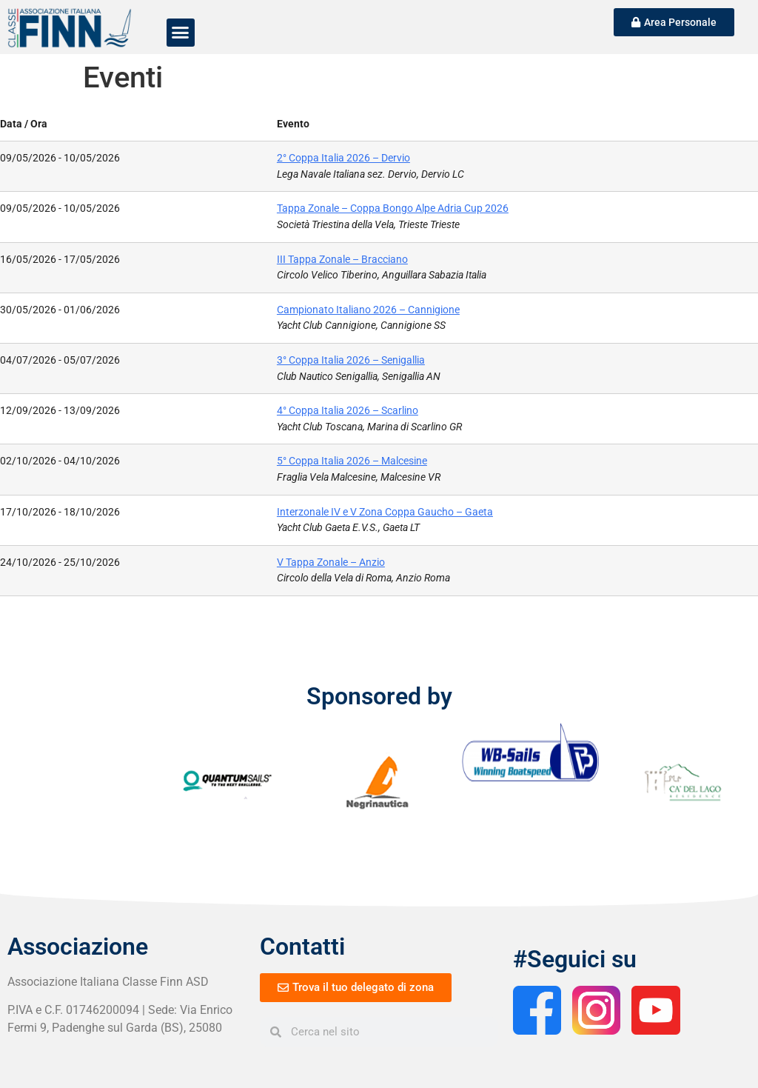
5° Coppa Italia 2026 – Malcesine (352, 461)
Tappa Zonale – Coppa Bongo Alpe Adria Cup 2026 (393, 208)
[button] (181, 33)
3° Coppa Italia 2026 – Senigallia (351, 360)
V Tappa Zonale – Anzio (331, 562)
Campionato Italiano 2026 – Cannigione (368, 310)
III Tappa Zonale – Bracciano (342, 259)
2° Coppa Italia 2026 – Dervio (343, 158)
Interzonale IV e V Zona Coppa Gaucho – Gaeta (385, 512)
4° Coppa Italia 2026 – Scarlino (347, 410)
